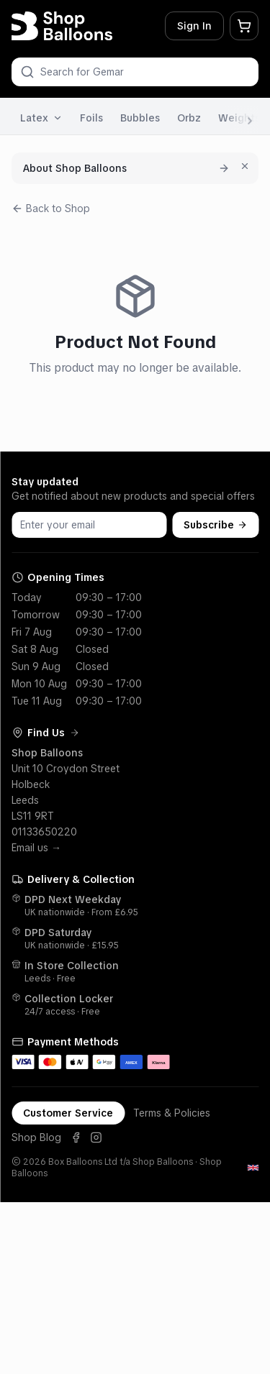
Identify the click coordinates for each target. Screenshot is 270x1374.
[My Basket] (244, 26)
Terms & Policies (171, 1113)
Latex (41, 117)
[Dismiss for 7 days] (245, 166)
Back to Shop (51, 208)
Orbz (189, 117)
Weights (239, 117)
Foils (91, 117)
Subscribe (215, 524)
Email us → (36, 847)
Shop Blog (36, 1137)
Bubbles (140, 117)
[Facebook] (75, 1137)
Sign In (194, 25)
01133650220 (44, 831)
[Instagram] (96, 1137)
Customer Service (68, 1113)
